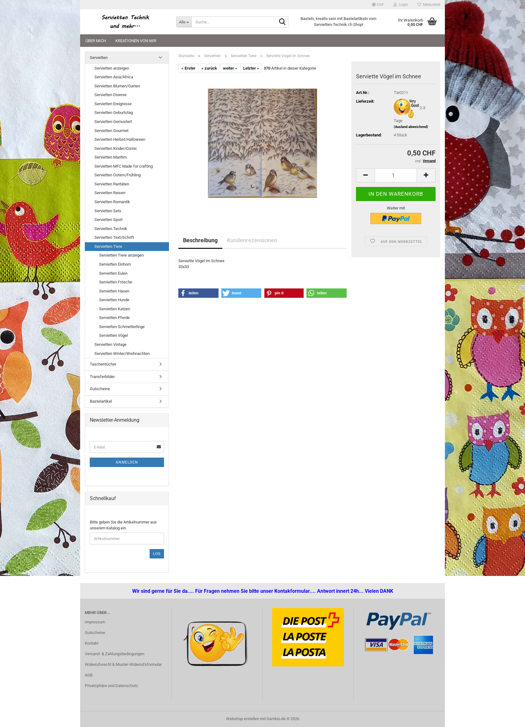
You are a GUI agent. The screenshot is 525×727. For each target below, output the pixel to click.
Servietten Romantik (112, 201)
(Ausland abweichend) (411, 127)
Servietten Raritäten (111, 184)
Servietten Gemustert (113, 121)
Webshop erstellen (242, 718)
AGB (89, 675)
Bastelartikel (101, 401)
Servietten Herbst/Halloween (119, 139)
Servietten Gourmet (111, 130)
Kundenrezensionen (252, 240)
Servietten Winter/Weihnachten (122, 353)
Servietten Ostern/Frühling (117, 175)
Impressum (95, 622)
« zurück (209, 68)
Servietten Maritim (110, 157)
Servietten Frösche (115, 282)
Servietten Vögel (113, 335)
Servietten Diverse (110, 94)
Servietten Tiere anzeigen (121, 255)
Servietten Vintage (110, 344)
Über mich (95, 40)
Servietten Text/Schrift (114, 237)
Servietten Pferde (114, 317)
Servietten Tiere (108, 246)
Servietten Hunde (114, 299)
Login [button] (400, 4)
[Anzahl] (396, 175)
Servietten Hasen (114, 291)
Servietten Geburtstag (113, 112)
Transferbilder (102, 376)
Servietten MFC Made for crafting (123, 166)
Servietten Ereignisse (113, 103)
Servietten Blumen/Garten (117, 86)
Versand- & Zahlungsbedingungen (114, 653)
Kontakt (92, 643)
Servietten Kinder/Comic (115, 148)
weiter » (230, 68)
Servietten (99, 57)
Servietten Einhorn (115, 264)
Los (157, 554)
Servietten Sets (107, 211)
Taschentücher (103, 364)
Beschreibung (200, 240)
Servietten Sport (108, 219)
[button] (378, 4)
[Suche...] (183, 21)
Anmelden (127, 462)
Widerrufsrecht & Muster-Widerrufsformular (123, 664)
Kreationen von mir (135, 40)
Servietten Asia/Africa (113, 77)
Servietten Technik (110, 228)
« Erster (188, 68)
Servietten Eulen (113, 273)
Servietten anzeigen (111, 68)
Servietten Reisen (109, 192)
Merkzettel (428, 4)
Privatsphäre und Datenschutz (111, 685)
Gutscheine (100, 388)
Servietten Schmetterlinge (122, 326)
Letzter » (251, 68)
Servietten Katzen (114, 309)
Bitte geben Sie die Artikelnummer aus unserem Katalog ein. (123, 525)
